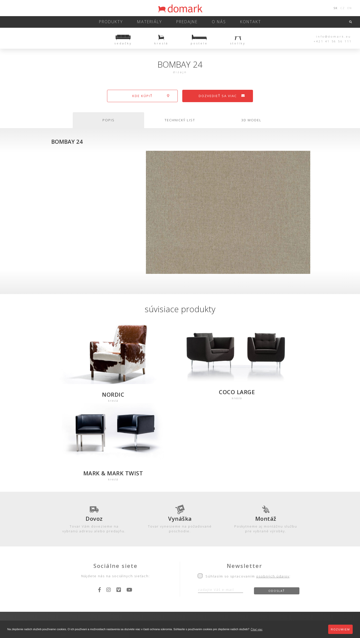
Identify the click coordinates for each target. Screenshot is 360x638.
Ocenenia (215, 559)
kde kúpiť (151, 96)
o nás (216, 22)
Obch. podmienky (171, 571)
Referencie (217, 565)
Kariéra (213, 571)
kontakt (245, 22)
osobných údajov (273, 497)
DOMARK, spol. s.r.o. (277, 553)
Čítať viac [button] (257, 629)
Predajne (163, 553)
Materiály (151, 22)
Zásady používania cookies (204, 589)
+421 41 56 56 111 (333, 41)
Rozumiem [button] (340, 629)
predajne (185, 22)
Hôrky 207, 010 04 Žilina (277, 559)
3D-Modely (113, 565)
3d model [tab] (251, 120)
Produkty (116, 22)
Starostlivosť (166, 559)
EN (349, 8)
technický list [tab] (180, 120)
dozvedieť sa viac (222, 96)
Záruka (161, 565)
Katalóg (110, 571)
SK (335, 8)
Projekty (214, 553)
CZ (342, 8)
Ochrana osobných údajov (156, 589)
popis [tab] (108, 120)
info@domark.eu (333, 36)
